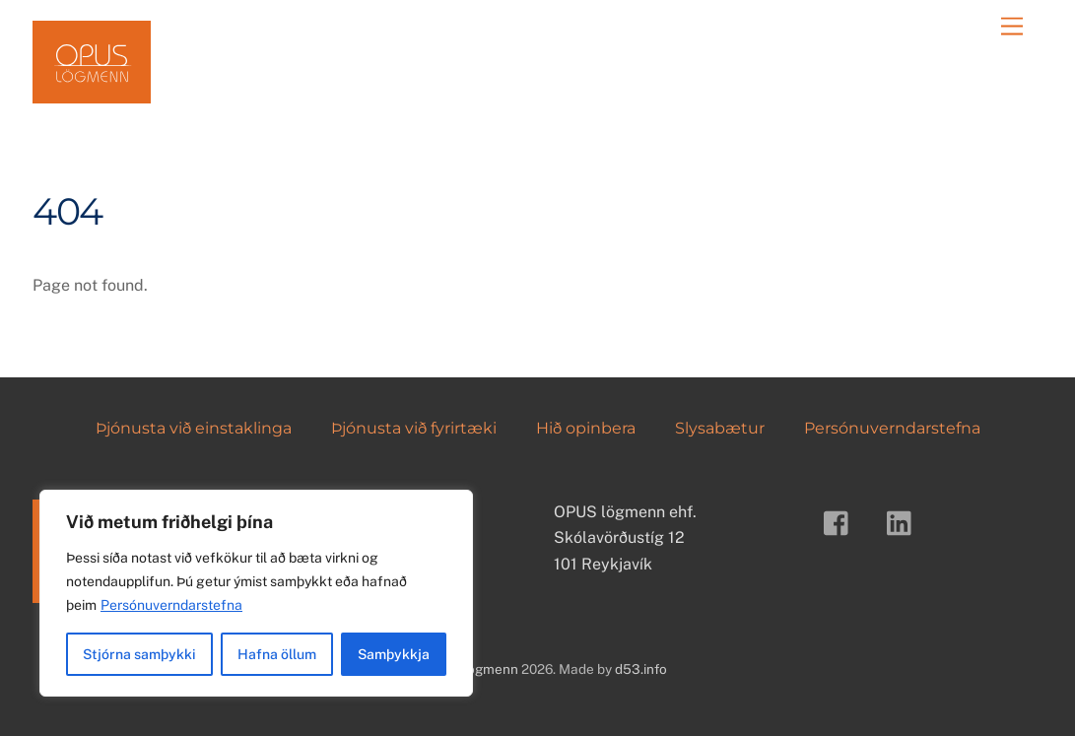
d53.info (641, 669)
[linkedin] (904, 521)
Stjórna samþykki (139, 654)
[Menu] (1012, 27)
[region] (256, 593)
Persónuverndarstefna (171, 605)
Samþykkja (394, 654)
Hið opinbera (586, 428)
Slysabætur (720, 428)
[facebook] (841, 521)
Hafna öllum (276, 654)
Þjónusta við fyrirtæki (414, 428)
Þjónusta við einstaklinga (194, 428)
